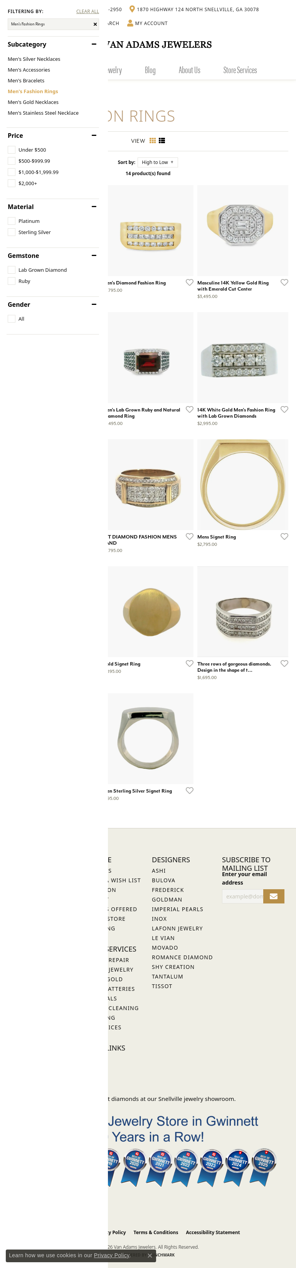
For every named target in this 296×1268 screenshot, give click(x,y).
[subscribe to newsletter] (273, 896)
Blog (150, 69)
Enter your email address (244, 878)
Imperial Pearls (178, 909)
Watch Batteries (108, 988)
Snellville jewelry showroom (196, 1098)
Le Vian (163, 938)
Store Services (240, 69)
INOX (159, 918)
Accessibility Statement (213, 1232)
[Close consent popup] (150, 1255)
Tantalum (167, 976)
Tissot (162, 986)
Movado (165, 947)
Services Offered (109, 909)
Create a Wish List (111, 880)
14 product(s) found (148, 173)
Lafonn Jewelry (177, 928)
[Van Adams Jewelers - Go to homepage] (148, 44)
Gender (19, 304)
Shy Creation (173, 966)
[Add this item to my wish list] (187, 282)
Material (21, 207)
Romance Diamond (182, 957)
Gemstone (23, 256)
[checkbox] (27, 149)
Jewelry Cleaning (110, 1008)
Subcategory (27, 44)
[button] (147, 23)
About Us (189, 69)
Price (15, 135)
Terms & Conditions (156, 1232)
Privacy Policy (110, 1232)
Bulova (163, 880)
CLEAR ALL (87, 11)
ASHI (159, 870)
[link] (194, 9)
